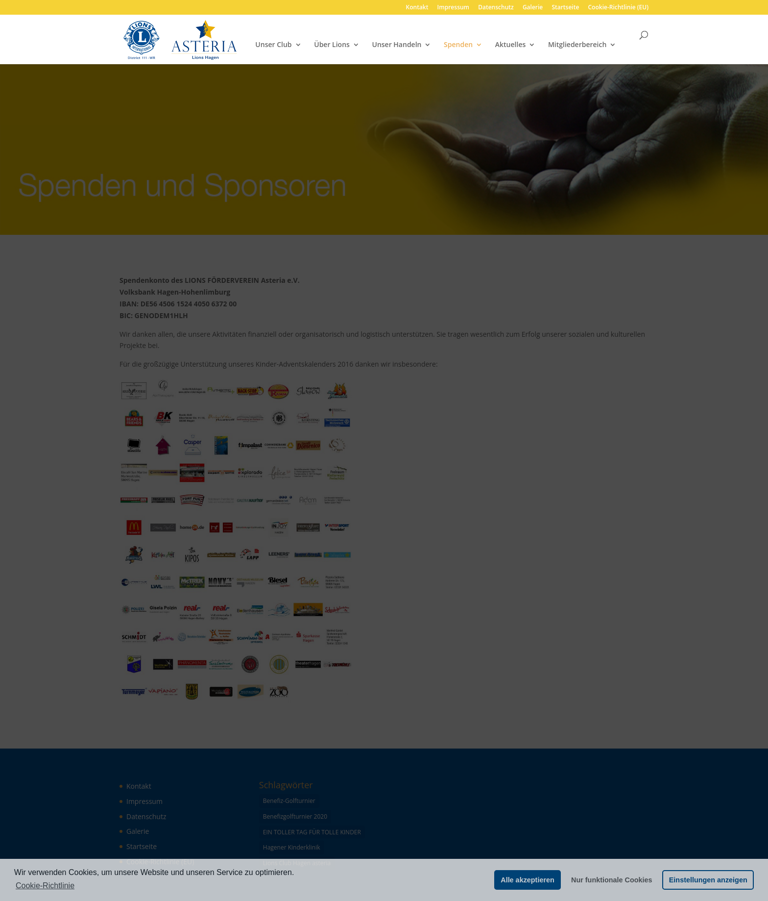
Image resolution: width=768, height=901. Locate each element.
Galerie (533, 7)
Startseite (565, 7)
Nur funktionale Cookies (611, 880)
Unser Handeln (397, 45)
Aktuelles (510, 45)
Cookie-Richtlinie (45, 885)
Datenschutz (496, 7)
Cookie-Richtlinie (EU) (618, 7)
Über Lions (332, 45)
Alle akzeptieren (527, 880)
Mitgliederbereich (577, 45)
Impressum (453, 7)
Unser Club (273, 45)
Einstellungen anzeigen (708, 880)
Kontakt (417, 7)
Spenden (458, 45)
